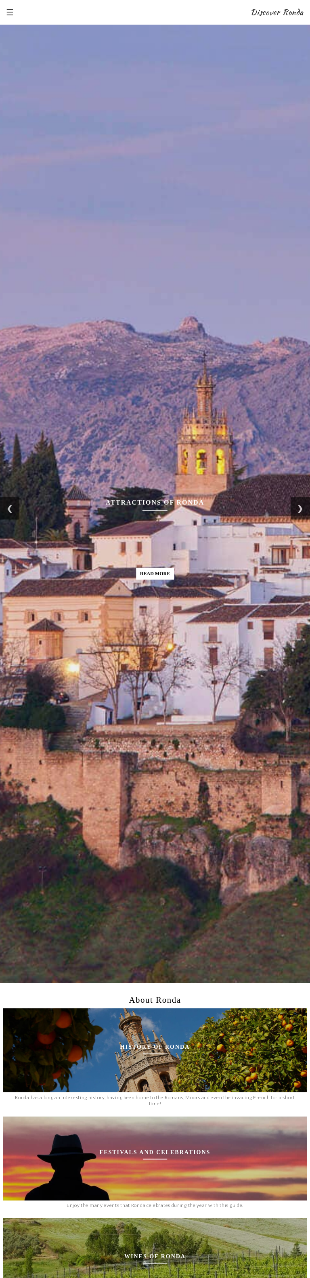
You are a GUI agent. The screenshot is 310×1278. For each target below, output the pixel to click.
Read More (155, 573)
